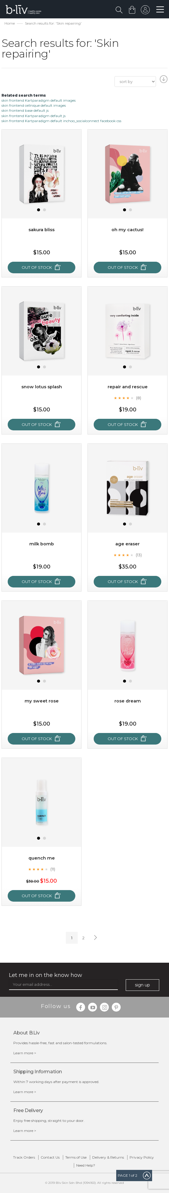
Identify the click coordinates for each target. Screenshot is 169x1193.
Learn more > (24, 1053)
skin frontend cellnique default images (33, 105)
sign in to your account (144, 11)
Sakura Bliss (41, 229)
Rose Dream (127, 701)
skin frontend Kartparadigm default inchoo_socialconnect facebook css (61, 121)
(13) (139, 554)
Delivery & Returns (108, 1157)
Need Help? (85, 1165)
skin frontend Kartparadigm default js (33, 116)
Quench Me (41, 858)
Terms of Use (76, 1157)
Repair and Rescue (127, 386)
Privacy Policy (142, 1157)
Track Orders (24, 1157)
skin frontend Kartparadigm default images (38, 100)
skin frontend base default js (25, 110)
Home (9, 23)
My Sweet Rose (41, 701)
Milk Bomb (42, 544)
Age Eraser (127, 544)
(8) (138, 397)
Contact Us (50, 1157)
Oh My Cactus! (127, 229)
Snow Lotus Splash (41, 386)
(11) (52, 869)
